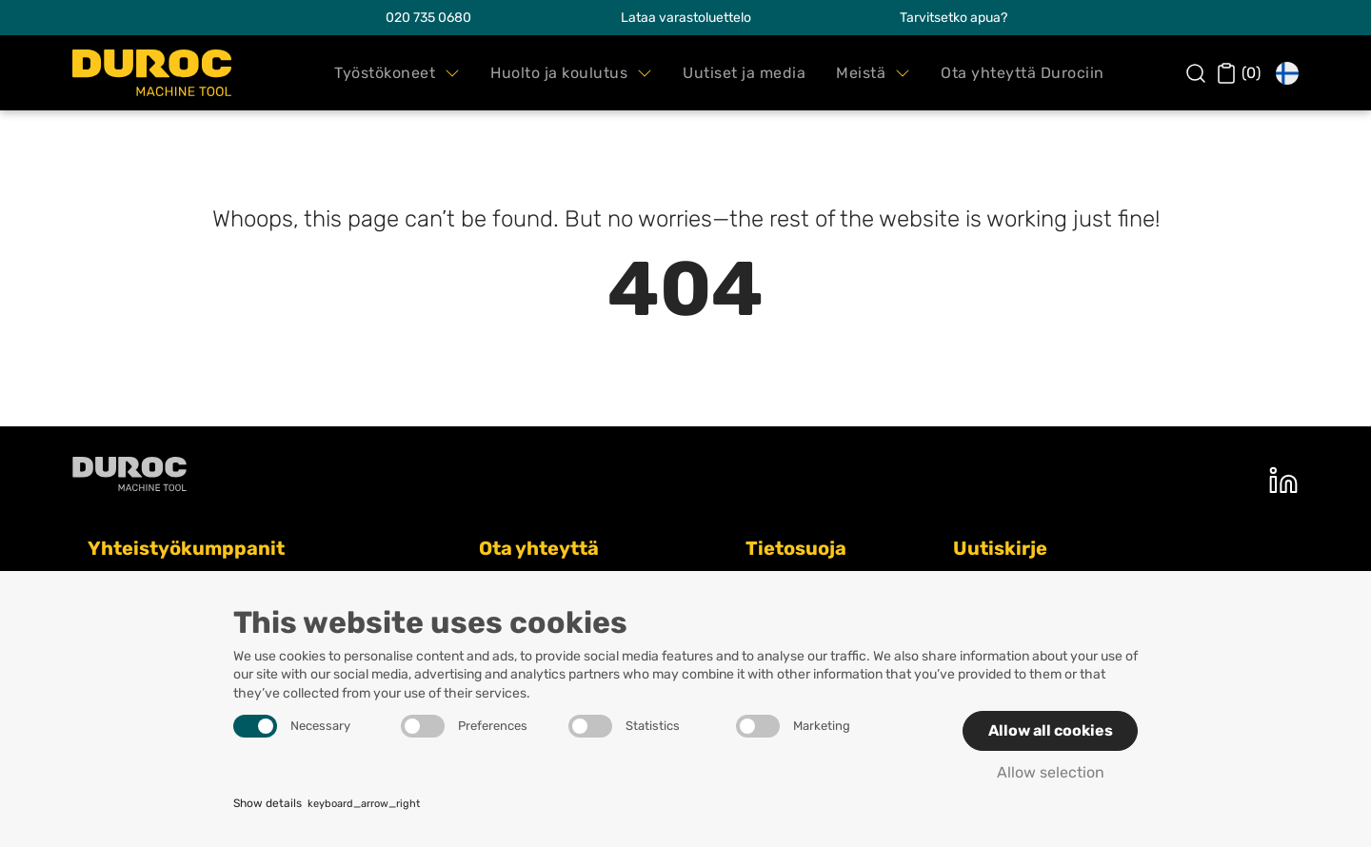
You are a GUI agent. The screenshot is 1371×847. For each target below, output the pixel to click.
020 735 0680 (428, 18)
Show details (326, 805)
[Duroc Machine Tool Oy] (151, 72)
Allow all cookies (1050, 730)
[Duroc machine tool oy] (129, 473)
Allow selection (1050, 772)
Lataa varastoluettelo (686, 18)
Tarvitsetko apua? (953, 18)
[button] (397, 72)
